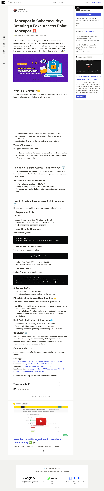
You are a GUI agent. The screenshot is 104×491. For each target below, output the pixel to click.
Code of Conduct (36, 396)
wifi (36, 36)
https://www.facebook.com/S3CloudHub (37, 364)
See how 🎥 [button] (41, 451)
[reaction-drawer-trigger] (4, 38)
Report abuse (46, 396)
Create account (96, 2)
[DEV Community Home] (3, 2)
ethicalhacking (29, 36)
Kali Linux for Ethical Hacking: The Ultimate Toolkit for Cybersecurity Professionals (88, 48)
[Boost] (4, 57)
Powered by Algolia (58, 2)
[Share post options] (4, 63)
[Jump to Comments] (4, 45)
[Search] (8, 2)
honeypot (42, 36)
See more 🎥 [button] (81, 97)
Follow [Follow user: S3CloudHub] (89, 14)
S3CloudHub (21, 9)
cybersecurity (18, 36)
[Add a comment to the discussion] (42, 390)
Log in (86, 2)
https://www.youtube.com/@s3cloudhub (36, 366)
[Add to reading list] (4, 51)
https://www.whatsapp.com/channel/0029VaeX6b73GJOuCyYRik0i (38, 361)
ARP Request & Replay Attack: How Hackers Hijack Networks (88, 38)
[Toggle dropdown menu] (71, 403)
